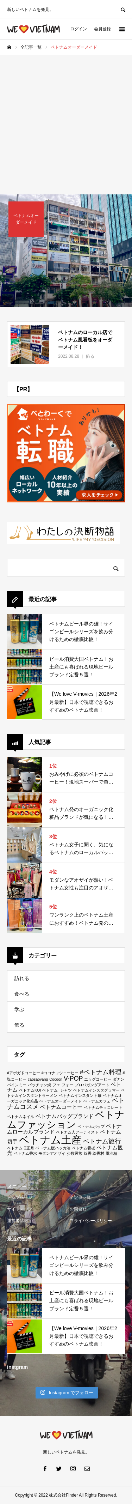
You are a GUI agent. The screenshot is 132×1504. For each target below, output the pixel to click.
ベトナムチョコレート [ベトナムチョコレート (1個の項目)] (103, 1107)
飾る (19, 1025)
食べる (21, 994)
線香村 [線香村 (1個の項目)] (98, 1153)
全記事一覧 (80, 1197)
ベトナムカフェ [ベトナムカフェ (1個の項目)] (97, 1101)
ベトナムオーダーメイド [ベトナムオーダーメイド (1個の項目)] (60, 1101)
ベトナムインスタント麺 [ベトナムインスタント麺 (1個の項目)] (80, 1095)
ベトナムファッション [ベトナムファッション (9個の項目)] (66, 1119)
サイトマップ (19, 1209)
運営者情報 (17, 1220)
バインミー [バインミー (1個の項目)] (16, 1085)
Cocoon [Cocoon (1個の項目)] (55, 1079)
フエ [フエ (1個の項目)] (56, 1085)
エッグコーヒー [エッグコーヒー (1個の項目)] (97, 1079)
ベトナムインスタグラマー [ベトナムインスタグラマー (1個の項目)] (96, 1090)
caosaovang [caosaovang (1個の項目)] (38, 1079)
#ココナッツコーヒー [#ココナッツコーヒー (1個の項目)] (60, 1073)
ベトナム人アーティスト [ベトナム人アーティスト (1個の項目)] (77, 1132)
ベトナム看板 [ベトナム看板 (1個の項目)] (83, 1148)
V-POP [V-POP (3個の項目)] (73, 1078)
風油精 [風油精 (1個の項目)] (111, 1153)
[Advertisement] (66, 125)
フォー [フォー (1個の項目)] (67, 1085)
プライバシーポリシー (91, 1220)
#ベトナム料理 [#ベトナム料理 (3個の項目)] (100, 1072)
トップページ (19, 1197)
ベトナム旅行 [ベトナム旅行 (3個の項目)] (102, 1141)
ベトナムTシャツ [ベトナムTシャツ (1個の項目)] (57, 1090)
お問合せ (78, 1209)
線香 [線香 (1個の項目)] (88, 1153)
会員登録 (102, 28)
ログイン (78, 28)
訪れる (21, 978)
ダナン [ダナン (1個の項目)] (118, 1079)
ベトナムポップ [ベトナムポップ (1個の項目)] (91, 1126)
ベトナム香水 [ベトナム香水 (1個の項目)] (25, 1153)
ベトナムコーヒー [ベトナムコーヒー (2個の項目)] (61, 1107)
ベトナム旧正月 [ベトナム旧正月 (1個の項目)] (20, 1148)
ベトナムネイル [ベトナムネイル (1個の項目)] (20, 1117)
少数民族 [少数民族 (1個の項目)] (74, 1153)
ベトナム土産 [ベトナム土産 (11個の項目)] (50, 1140)
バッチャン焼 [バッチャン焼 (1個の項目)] (39, 1085)
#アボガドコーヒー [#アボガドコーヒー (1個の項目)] (23, 1073)
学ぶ (19, 1009)
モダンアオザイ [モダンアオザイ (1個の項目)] (51, 1153)
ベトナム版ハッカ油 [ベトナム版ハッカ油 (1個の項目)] (53, 1148)
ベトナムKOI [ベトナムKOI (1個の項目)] (30, 1090)
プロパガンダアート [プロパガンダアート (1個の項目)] (92, 1085)
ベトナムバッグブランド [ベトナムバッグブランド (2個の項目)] (65, 1116)
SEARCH (123, 9)
